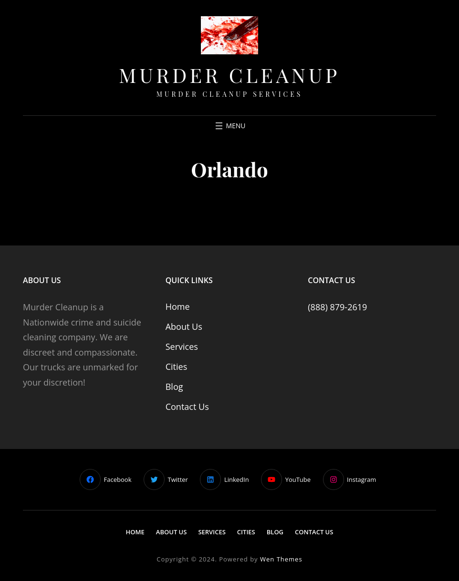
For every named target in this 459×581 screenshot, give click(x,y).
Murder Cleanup (229, 74)
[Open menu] (229, 126)
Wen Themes (281, 559)
